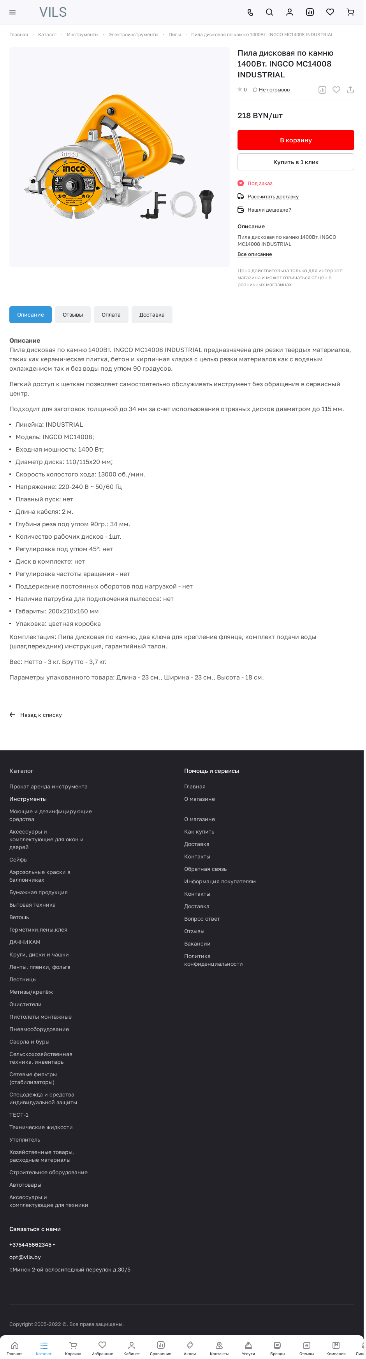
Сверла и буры (29, 1041)
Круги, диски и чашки (39, 954)
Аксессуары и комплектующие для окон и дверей (46, 839)
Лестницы (23, 979)
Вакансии (197, 943)
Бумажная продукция (38, 892)
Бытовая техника (32, 904)
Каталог (21, 770)
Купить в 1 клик (296, 161)
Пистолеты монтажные (40, 1016)
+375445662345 (30, 1244)
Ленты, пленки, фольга (39, 966)
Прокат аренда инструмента (48, 786)
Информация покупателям (220, 881)
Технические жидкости (41, 1127)
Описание (30, 314)
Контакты (197, 856)
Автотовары (25, 1184)
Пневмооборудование (39, 1029)
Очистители (25, 1004)
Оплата (111, 314)
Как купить (199, 831)
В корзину (296, 140)
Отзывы (73, 314)
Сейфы (18, 859)
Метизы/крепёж (31, 991)
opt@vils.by (25, 1257)
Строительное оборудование (48, 1172)
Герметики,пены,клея (38, 929)
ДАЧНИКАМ (24, 942)
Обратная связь (205, 868)
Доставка (152, 314)
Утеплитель (24, 1139)
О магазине (199, 798)
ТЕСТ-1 (18, 1114)
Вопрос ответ (202, 918)
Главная (195, 786)
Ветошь (19, 917)
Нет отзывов (271, 89)
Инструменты (28, 798)
